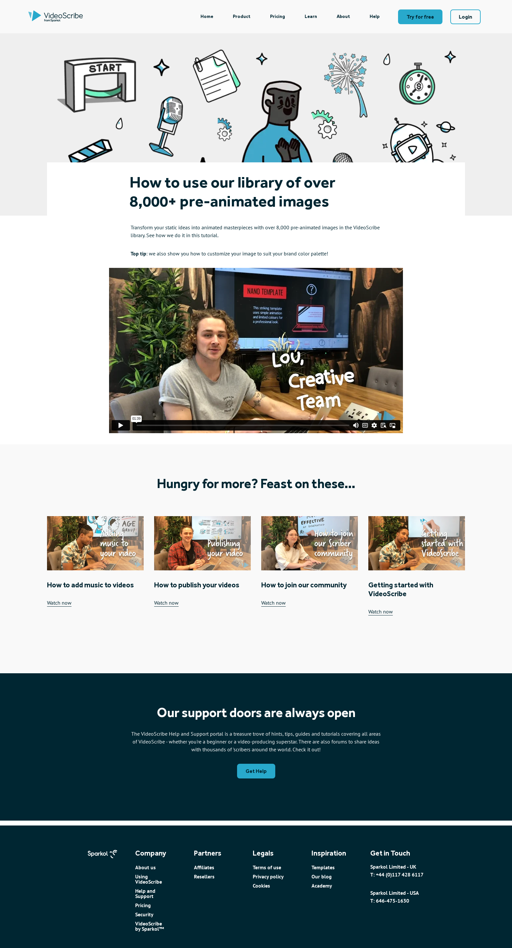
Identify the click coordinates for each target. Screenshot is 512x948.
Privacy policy (268, 876)
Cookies (261, 885)
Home (206, 16)
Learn (311, 16)
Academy (322, 885)
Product (241, 16)
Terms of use (267, 867)
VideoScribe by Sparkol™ (149, 926)
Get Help (256, 771)
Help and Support (145, 893)
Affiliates (204, 867)
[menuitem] (207, 16)
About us (145, 867)
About (343, 16)
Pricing (277, 16)
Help (374, 16)
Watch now (59, 603)
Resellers (204, 876)
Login (465, 17)
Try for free (420, 17)
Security (144, 914)
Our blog (322, 876)
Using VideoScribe (148, 879)
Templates (323, 867)
